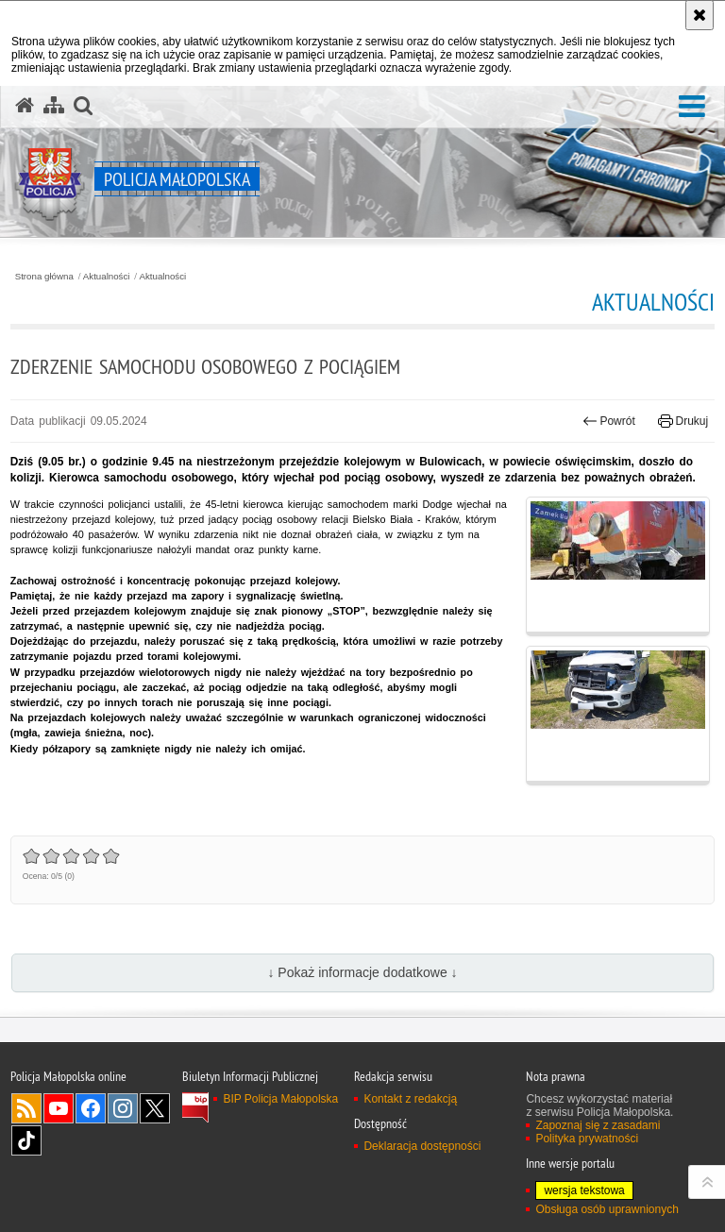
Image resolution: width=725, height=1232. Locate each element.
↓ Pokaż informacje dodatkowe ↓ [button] (362, 972)
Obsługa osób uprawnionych (606, 1209)
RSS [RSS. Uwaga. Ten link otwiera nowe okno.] (26, 1108)
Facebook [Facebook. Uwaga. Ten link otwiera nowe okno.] (91, 1108)
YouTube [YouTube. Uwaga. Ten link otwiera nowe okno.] (58, 1108)
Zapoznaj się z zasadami (597, 1125)
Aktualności (106, 276)
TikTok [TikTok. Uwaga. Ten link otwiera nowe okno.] (26, 1140)
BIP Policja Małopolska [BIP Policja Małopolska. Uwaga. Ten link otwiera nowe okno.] (280, 1098)
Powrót (608, 421)
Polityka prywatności (586, 1138)
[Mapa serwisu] (53, 105)
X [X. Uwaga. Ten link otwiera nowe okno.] (155, 1108)
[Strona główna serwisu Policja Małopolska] (24, 105)
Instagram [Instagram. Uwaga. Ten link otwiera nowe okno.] (123, 1108)
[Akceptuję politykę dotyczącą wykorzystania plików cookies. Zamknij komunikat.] (699, 15)
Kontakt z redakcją (410, 1098)
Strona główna (44, 276)
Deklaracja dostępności (422, 1146)
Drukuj (683, 421)
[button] (692, 107)
